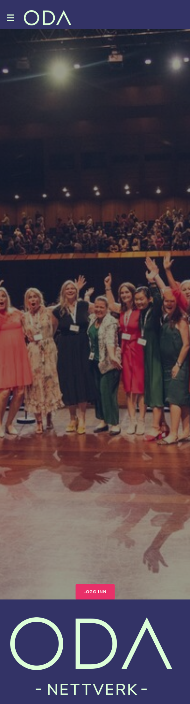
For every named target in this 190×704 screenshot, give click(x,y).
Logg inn (95, 592)
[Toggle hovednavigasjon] (10, 18)
